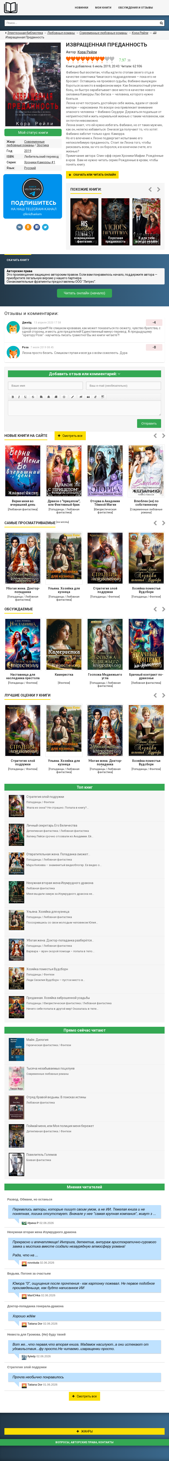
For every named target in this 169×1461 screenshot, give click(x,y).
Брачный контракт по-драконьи (146, 676)
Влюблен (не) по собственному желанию (146, 503)
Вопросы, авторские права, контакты (84, 1442)
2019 (27, 151)
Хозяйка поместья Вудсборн (146, 590)
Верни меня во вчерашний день (22, 502)
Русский (30, 168)
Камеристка (64, 674)
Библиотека (33, 7)
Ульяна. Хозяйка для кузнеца (64, 590)
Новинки (81, 7)
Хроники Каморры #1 (39, 162)
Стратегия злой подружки (105, 590)
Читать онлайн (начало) (84, 293)
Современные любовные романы (26, 143)
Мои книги (103, 7)
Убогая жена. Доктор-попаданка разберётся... (23, 591)
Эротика (43, 145)
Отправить (149, 423)
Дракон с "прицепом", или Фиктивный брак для (64, 503)
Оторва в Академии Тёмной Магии (105, 502)
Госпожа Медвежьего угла (105, 676)
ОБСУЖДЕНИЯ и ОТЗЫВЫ (135, 7)
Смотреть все (70, 436)
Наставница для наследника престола (23, 676)
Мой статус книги (33, 132)
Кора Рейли (140, 33)
